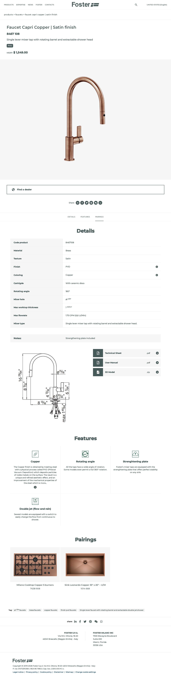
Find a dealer (22, 189)
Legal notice (18, 672)
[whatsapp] (101, 621)
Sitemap (69, 672)
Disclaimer (58, 672)
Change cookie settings (85, 672)
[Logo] (85, 3)
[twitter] (85, 621)
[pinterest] (90, 621)
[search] (136, 4)
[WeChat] (96, 621)
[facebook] (80, 621)
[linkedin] (75, 621)
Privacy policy (32, 672)
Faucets (19, 14)
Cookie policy (46, 672)
